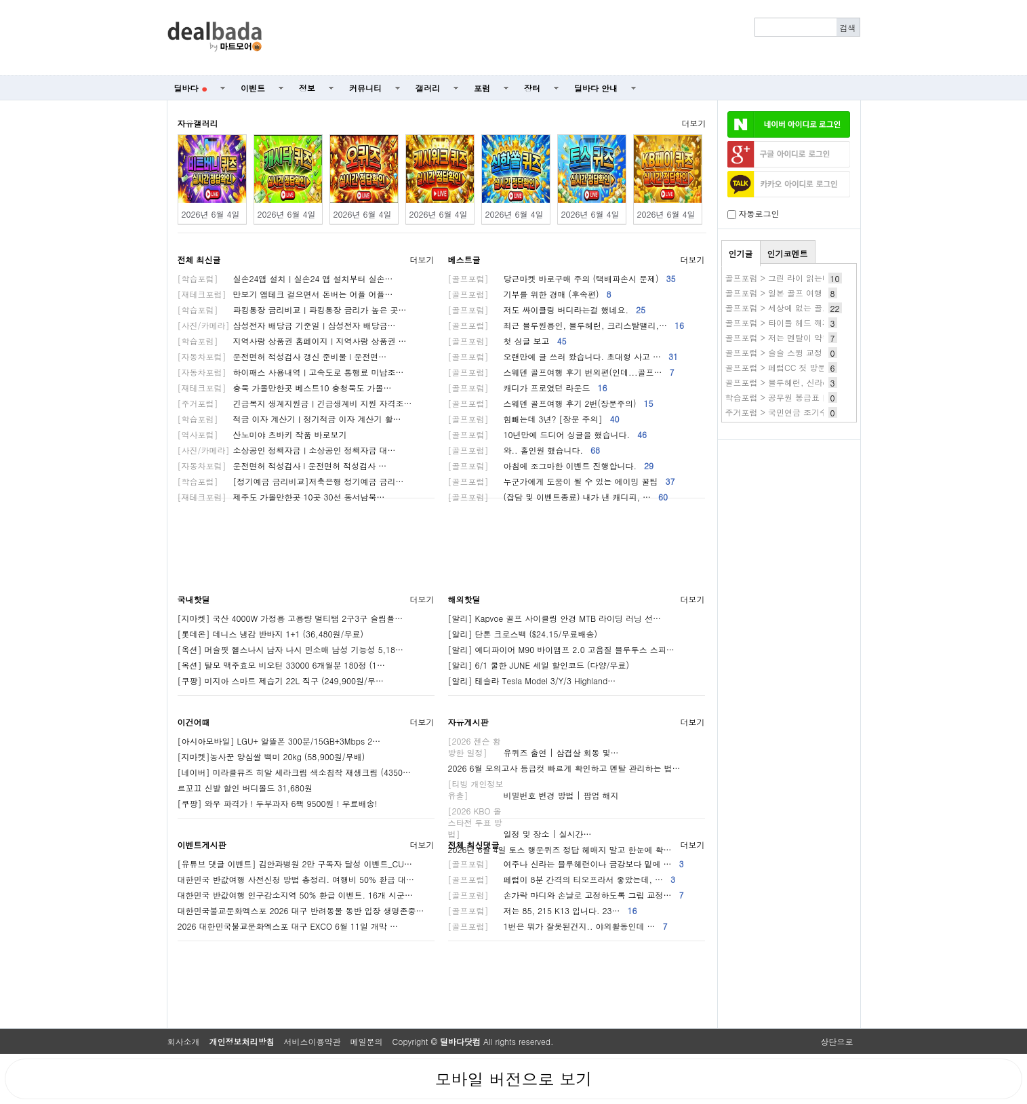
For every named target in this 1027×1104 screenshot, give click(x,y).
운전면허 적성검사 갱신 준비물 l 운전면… (282, 356)
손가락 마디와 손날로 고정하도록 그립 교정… (566, 895)
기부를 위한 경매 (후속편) (529, 294)
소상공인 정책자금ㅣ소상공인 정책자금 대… (287, 450)
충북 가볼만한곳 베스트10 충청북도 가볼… (285, 387)
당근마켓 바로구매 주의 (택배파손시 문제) (562, 278)
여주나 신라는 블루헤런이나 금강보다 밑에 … (566, 863)
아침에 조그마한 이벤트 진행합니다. (551, 465)
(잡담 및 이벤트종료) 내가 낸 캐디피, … (558, 496)
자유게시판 (468, 722)
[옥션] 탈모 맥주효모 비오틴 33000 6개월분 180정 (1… (282, 665)
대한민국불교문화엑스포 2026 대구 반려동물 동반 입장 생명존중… (301, 910)
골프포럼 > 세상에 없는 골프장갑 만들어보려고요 (816, 307)
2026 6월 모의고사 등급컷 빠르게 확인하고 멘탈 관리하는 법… (564, 768)
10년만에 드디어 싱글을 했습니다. (547, 434)
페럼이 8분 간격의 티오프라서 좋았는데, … (562, 879)
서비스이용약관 (312, 1041)
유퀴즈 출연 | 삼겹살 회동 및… (533, 752)
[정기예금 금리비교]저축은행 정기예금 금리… (291, 481)
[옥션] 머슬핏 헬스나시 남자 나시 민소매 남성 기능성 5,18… (291, 649)
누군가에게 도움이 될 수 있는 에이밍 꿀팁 (561, 481)
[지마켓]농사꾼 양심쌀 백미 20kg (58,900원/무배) (271, 756)
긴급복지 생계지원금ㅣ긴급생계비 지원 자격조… (295, 403)
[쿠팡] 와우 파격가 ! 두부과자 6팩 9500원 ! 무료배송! (278, 803)
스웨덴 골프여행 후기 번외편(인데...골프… (561, 372)
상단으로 (837, 1041)
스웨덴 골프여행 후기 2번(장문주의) (550, 403)
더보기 (694, 123)
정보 (307, 88)
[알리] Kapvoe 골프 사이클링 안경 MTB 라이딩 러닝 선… (555, 618)
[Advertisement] (568, 38)
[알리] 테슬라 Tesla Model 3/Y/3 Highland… (532, 680)
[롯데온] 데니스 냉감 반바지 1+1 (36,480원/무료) (271, 633)
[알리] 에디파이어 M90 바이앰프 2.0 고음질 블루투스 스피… (561, 649)
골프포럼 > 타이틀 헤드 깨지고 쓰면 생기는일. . (813, 322)
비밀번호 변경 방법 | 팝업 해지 (533, 795)
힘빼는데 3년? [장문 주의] (534, 419)
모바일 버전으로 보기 (513, 1078)
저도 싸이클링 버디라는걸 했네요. (547, 309)
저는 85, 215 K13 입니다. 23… (542, 910)
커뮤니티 (365, 88)
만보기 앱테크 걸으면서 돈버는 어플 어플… (285, 294)
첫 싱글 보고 (507, 341)
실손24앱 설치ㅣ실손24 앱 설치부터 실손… (285, 278)
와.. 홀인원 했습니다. (524, 450)
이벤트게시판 (202, 844)
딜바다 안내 (596, 88)
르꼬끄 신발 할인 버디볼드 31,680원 (245, 787)
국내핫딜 (194, 599)
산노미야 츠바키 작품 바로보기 (262, 434)
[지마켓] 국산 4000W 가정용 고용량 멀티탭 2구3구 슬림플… (290, 618)
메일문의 (366, 1041)
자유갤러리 (198, 123)
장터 (532, 88)
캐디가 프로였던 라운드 (527, 387)
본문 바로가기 (0, 0)
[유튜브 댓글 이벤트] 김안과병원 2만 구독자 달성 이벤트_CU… (295, 863)
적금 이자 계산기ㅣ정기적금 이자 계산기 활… (289, 419)
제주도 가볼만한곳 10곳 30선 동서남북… (281, 496)
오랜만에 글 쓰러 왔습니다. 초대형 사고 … (563, 356)
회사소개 (183, 1041)
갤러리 (428, 88)
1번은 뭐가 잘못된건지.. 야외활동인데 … (558, 926)
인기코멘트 (787, 253)
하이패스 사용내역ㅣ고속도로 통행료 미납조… (291, 372)
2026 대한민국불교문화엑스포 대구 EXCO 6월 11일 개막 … (288, 926)
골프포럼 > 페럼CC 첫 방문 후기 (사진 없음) (807, 367)
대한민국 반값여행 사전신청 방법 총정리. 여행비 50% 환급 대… (296, 879)
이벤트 (253, 88)
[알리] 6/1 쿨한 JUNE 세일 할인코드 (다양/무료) (538, 665)
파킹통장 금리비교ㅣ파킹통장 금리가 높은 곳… (292, 309)
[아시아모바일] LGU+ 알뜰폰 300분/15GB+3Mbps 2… (279, 741)
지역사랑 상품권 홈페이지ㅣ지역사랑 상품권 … (292, 341)
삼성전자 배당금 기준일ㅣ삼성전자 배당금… (287, 325)
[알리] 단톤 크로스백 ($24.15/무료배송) (523, 633)
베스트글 (464, 259)
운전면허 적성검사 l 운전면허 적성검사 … (282, 465)
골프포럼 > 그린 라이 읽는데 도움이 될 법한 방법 (816, 277)
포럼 (482, 88)
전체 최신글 (199, 259)
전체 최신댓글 (474, 844)
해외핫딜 (464, 599)
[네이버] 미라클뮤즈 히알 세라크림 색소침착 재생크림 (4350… (294, 772)
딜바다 (190, 88)
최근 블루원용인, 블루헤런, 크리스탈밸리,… (566, 325)
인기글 (741, 253)
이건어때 (194, 722)
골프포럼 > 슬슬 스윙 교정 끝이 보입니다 (801, 352)
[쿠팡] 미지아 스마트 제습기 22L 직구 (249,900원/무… (281, 680)
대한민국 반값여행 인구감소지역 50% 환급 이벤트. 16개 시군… (296, 895)
